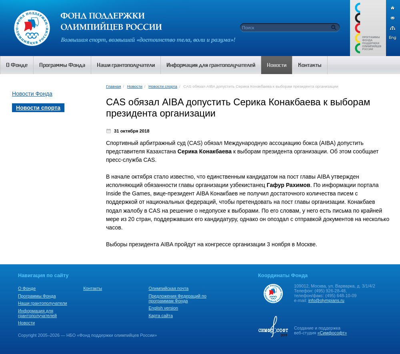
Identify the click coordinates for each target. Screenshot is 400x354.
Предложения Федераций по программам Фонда (177, 298)
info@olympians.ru (326, 300)
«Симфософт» (332, 332)
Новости (134, 86)
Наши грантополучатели (42, 303)
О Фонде (27, 288)
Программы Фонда (37, 296)
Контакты (92, 288)
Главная (113, 86)
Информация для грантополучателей (37, 313)
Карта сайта (160, 315)
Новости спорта (162, 86)
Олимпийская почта (168, 288)
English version (163, 308)
